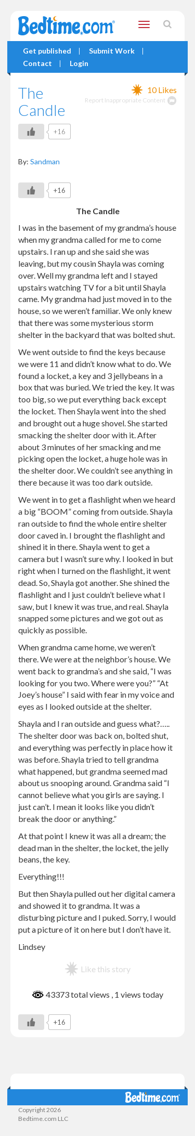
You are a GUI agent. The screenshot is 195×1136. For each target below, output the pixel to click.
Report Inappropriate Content (131, 100)
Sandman (45, 161)
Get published (47, 51)
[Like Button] (31, 131)
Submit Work (112, 51)
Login (79, 63)
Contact (37, 63)
